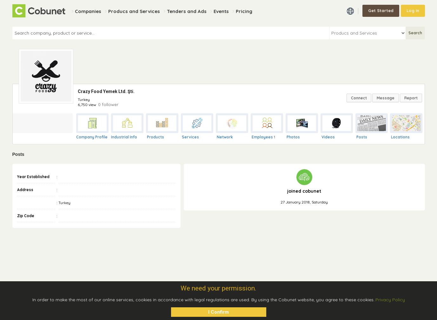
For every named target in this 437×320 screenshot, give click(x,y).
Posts (361, 137)
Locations (400, 137)
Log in (413, 10)
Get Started (381, 10)
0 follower (108, 104)
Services (190, 137)
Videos (328, 137)
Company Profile (92, 137)
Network (225, 137)
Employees (262, 137)
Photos (293, 137)
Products (155, 137)
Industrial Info (124, 137)
